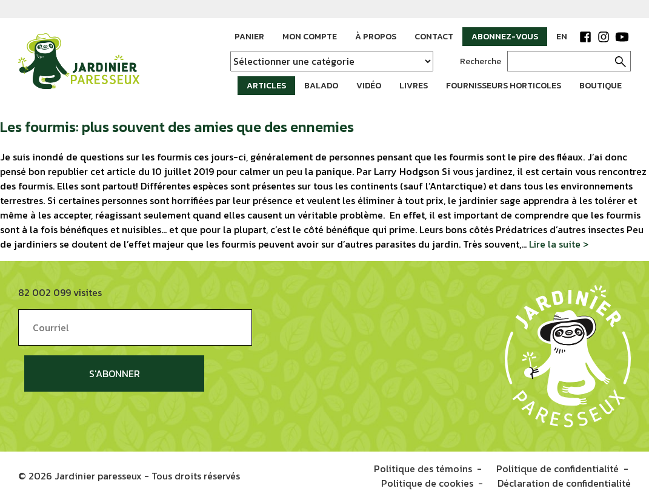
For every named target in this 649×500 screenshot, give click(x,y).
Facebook (585, 37)
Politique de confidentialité (557, 468)
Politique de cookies (427, 483)
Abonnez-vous (504, 36)
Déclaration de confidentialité (564, 483)
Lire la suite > (558, 244)
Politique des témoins (423, 468)
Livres (413, 85)
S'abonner (114, 373)
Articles (266, 85)
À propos (375, 36)
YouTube (622, 37)
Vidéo (368, 85)
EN (561, 36)
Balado (321, 85)
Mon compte (309, 36)
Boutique (600, 85)
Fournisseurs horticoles (503, 85)
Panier (249, 36)
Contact (433, 36)
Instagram (603, 37)
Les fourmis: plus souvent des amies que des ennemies (177, 126)
